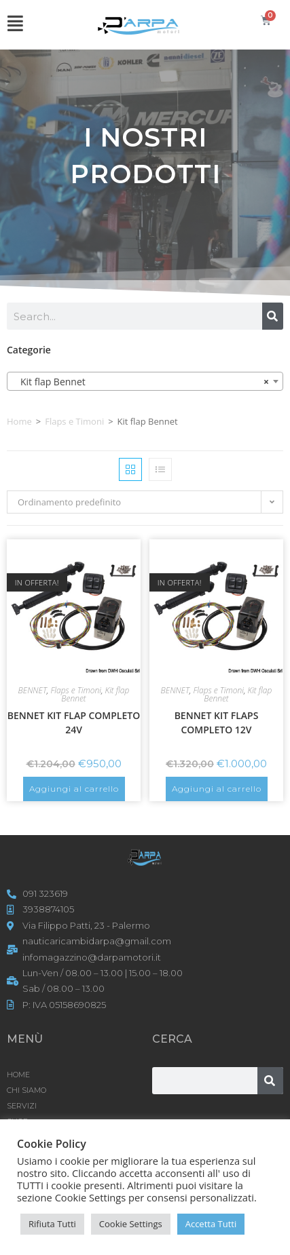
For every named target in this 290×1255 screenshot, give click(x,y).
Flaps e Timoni (74, 421)
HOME (18, 1074)
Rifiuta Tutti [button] (52, 1224)
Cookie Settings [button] (130, 1224)
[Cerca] (272, 316)
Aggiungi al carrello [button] (74, 789)
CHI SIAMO (26, 1090)
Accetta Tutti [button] (211, 1224)
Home (19, 421)
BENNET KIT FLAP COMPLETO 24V (73, 722)
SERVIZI (22, 1106)
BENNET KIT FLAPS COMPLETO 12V (217, 722)
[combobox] (145, 381)
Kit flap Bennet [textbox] (141, 381)
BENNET (32, 690)
